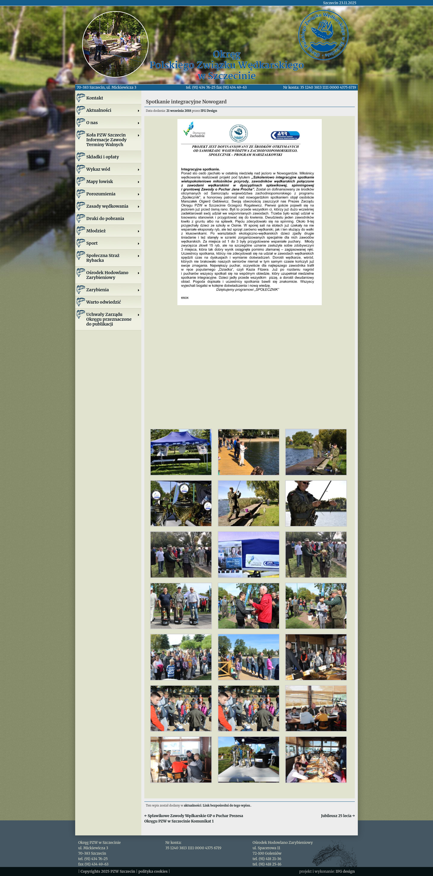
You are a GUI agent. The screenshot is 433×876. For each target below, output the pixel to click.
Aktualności (113, 110)
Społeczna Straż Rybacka (113, 258)
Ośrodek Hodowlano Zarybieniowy (113, 275)
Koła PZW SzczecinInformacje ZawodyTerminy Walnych (113, 139)
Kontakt (94, 98)
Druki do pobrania (105, 218)
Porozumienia (113, 194)
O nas (113, 122)
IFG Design (209, 111)
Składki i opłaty (102, 157)
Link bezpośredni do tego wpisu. (227, 805)
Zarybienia (113, 290)
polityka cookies (152, 871)
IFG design (345, 871)
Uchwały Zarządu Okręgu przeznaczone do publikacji (113, 319)
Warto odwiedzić (103, 302)
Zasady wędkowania (113, 206)
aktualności (192, 805)
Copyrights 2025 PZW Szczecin (108, 871)
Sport (113, 243)
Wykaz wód (113, 169)
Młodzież (113, 231)
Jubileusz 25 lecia (338, 815)
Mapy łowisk (113, 181)
